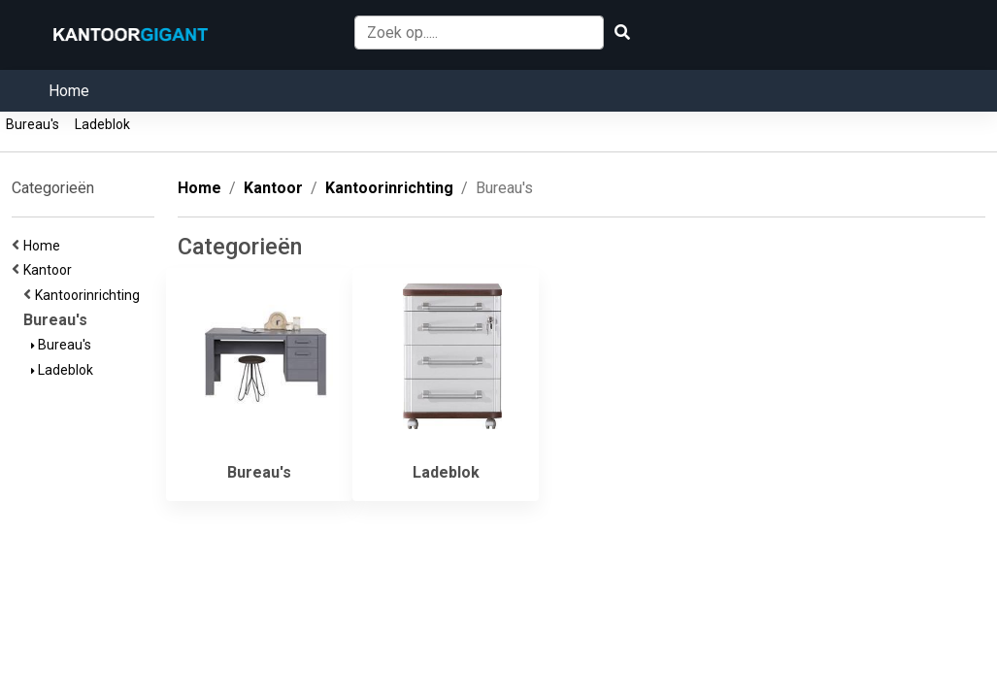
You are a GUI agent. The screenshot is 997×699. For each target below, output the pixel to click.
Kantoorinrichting (90, 295)
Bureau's (32, 124)
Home (69, 91)
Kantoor (50, 270)
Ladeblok (102, 124)
